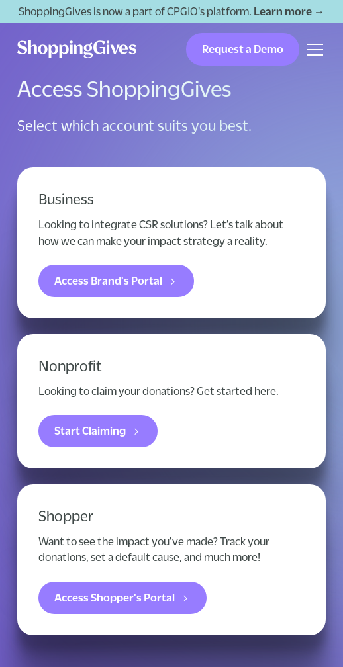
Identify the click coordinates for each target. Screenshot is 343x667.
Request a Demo (242, 49)
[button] (312, 50)
